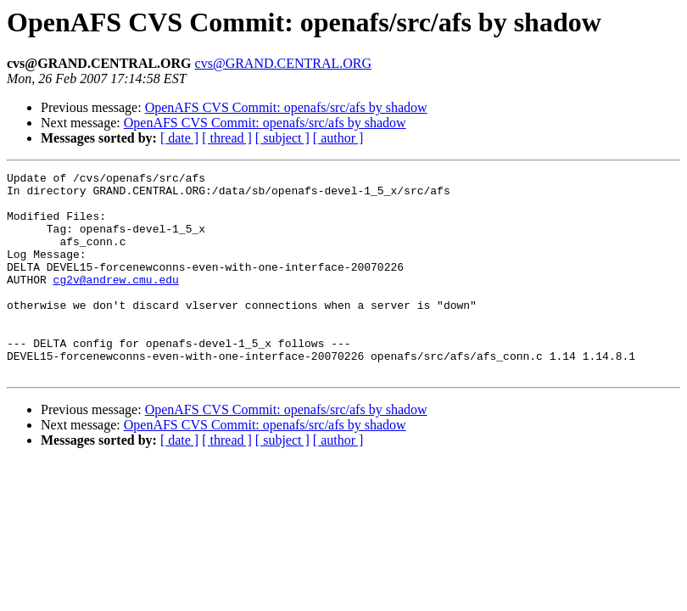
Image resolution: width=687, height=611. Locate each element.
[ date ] (179, 138)
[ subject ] (282, 138)
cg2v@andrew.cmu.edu (116, 302)
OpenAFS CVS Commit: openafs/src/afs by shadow (286, 107)
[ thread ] (227, 138)
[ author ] (338, 138)
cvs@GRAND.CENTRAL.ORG (283, 63)
